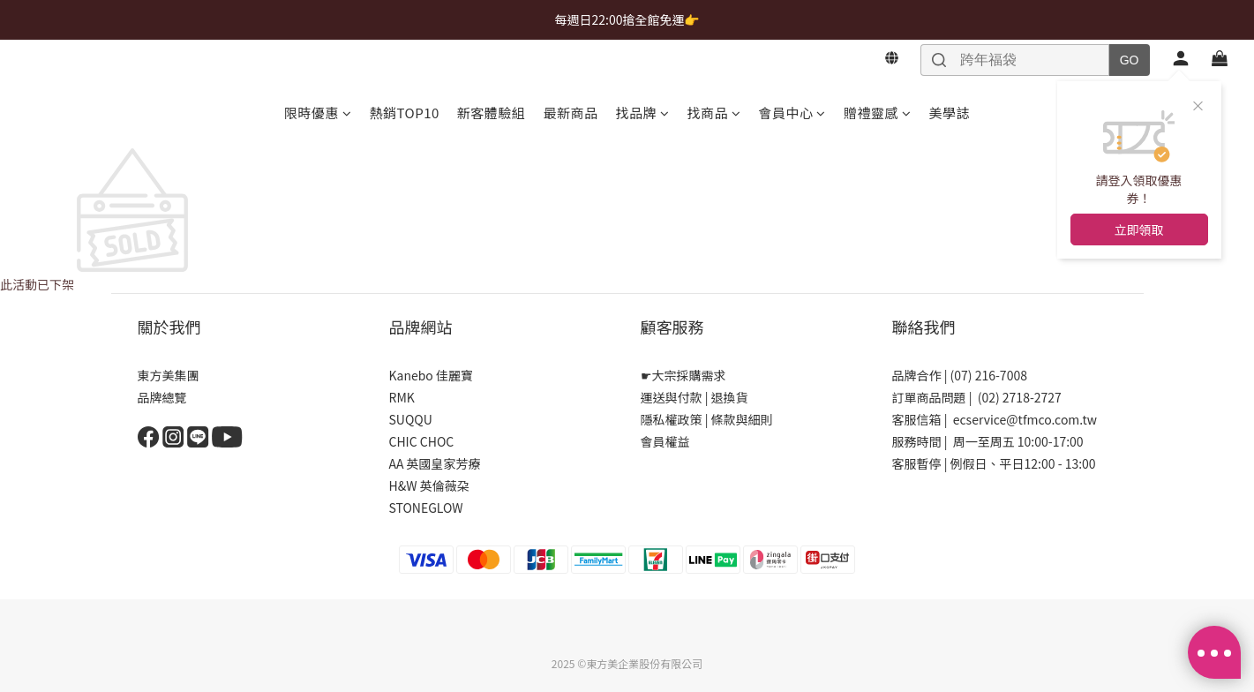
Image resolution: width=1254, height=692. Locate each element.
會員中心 (792, 112)
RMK (402, 397)
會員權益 (665, 441)
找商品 (713, 112)
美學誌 (949, 112)
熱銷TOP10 (404, 112)
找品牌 (642, 112)
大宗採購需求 (689, 375)
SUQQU (410, 419)
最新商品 (570, 112)
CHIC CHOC (423, 441)
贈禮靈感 (878, 112)
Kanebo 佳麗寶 (431, 375)
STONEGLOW (426, 507)
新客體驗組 (491, 112)
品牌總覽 (162, 397)
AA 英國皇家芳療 (435, 463)
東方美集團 (168, 375)
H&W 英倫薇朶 (429, 485)
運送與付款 (671, 397)
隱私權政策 (671, 419)
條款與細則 (742, 419)
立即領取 (1139, 229)
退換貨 (729, 397)
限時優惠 (318, 112)
